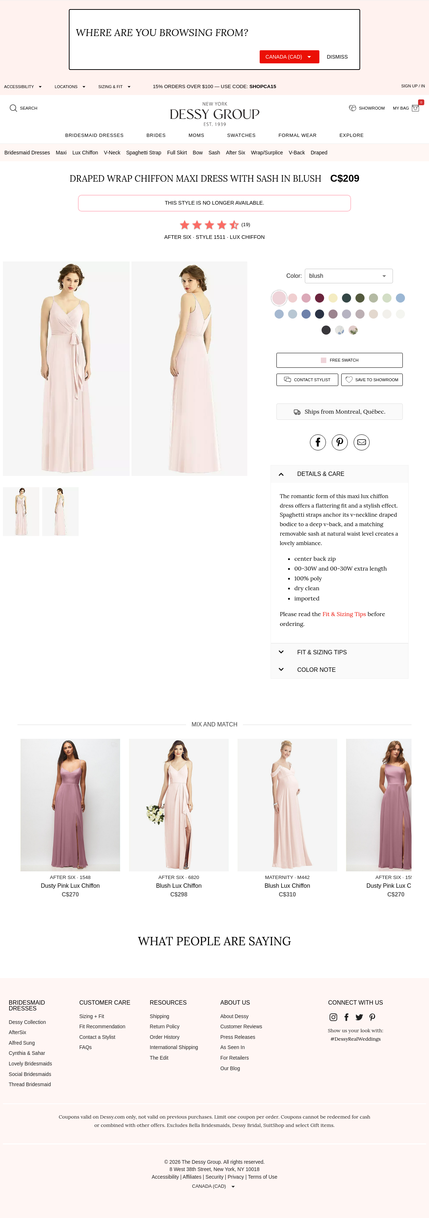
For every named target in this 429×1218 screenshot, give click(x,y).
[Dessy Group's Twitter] (362, 1017)
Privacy (236, 1177)
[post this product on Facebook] (318, 442)
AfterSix (17, 1032)
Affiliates (192, 1177)
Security (214, 1177)
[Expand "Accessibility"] (24, 87)
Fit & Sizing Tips (344, 614)
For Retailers (234, 1058)
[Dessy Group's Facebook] (349, 1017)
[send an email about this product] (362, 442)
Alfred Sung (22, 1043)
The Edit (159, 1058)
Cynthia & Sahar (27, 1053)
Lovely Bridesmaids (30, 1064)
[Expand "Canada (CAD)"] (289, 56)
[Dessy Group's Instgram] (336, 1017)
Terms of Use (263, 1177)
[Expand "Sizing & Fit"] (115, 87)
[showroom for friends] (367, 108)
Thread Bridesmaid (30, 1084)
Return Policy (165, 1026)
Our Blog (230, 1068)
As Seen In (232, 1047)
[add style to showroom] (372, 380)
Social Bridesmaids (30, 1074)
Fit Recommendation (102, 1026)
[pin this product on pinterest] (340, 442)
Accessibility (165, 1177)
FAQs (85, 1047)
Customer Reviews (241, 1026)
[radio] (184, 224)
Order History (164, 1037)
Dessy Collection (27, 1022)
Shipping (159, 1016)
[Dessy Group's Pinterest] (375, 1017)
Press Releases (237, 1037)
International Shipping (174, 1047)
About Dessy (234, 1016)
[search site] (24, 108)
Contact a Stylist (97, 1037)
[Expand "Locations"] (71, 87)
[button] (67, 369)
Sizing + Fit (91, 1016)
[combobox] (343, 276)
